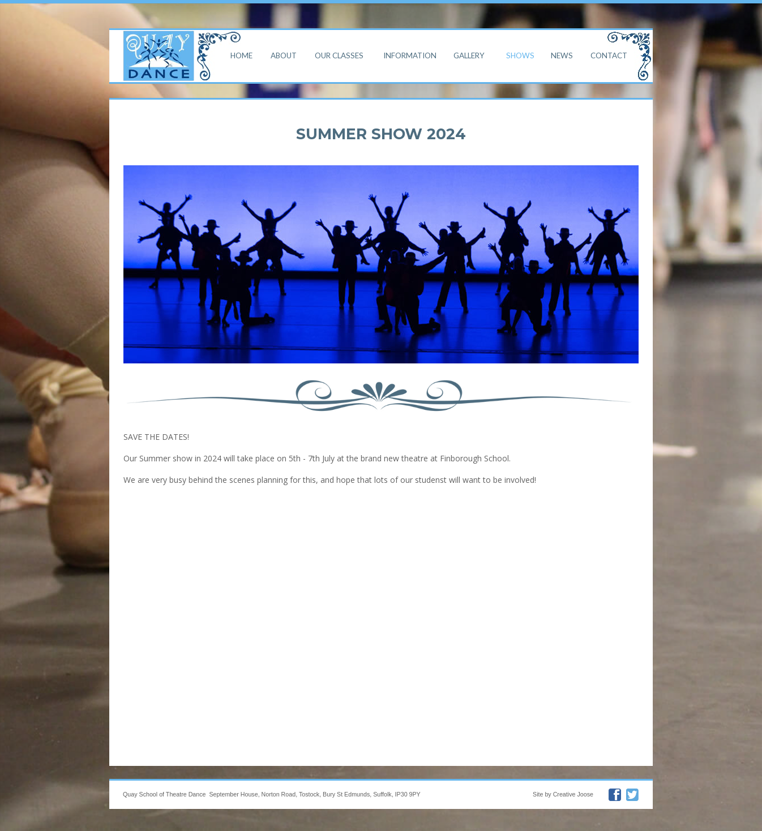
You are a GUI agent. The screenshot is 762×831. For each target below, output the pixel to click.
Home (241, 55)
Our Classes (339, 55)
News (562, 55)
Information (409, 55)
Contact (608, 55)
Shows (520, 55)
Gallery (469, 55)
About (284, 55)
